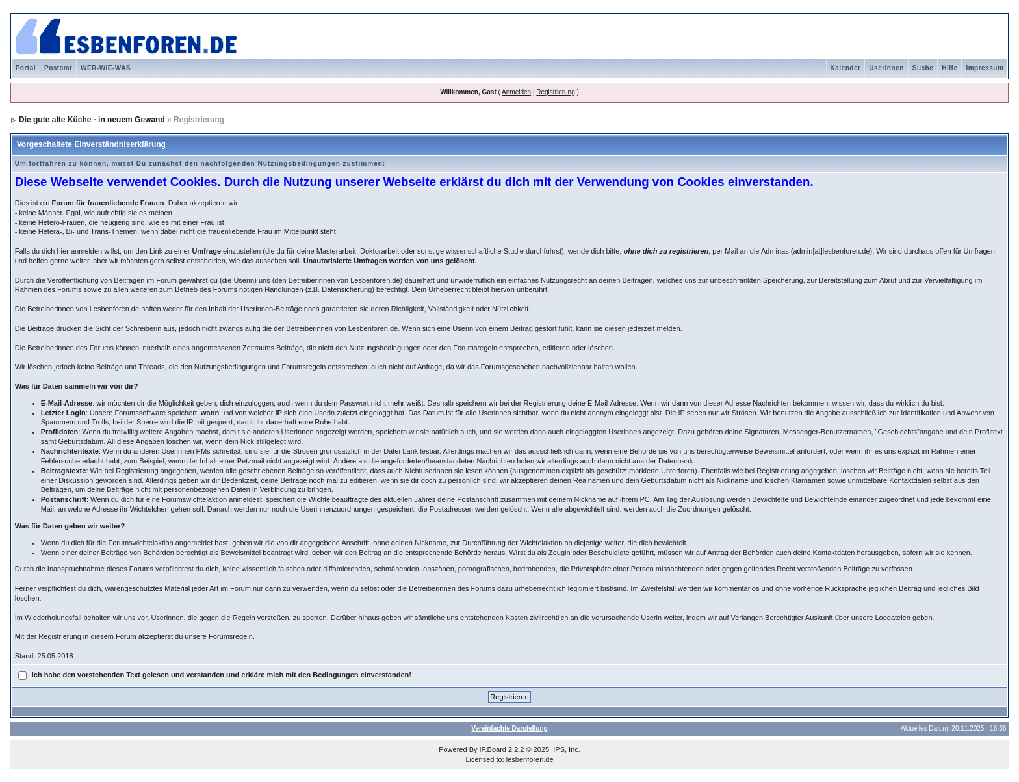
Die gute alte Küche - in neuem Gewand (92, 119)
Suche (923, 68)
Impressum (984, 68)
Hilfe (949, 68)
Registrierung (555, 92)
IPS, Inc (565, 749)
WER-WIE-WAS (106, 68)
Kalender (846, 68)
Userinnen (886, 68)
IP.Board (493, 749)
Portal (26, 68)
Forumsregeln (231, 636)
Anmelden (516, 92)
